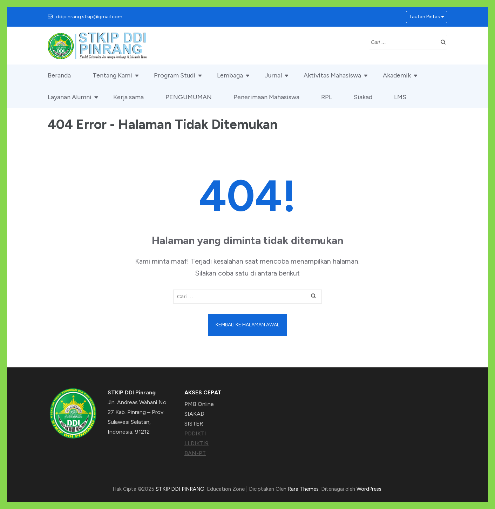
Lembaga (230, 75)
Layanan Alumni (69, 97)
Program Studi (174, 75)
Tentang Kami (112, 75)
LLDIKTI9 (196, 443)
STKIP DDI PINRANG (180, 489)
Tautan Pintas (424, 17)
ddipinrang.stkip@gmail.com (89, 17)
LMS (400, 97)
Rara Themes (303, 489)
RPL (326, 97)
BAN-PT (195, 453)
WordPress (369, 489)
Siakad (363, 97)
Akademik (397, 75)
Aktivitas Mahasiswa (332, 75)
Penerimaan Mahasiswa (266, 97)
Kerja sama (128, 97)
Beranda (59, 75)
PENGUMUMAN (188, 97)
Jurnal (273, 75)
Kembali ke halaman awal (247, 325)
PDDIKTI (195, 433)
